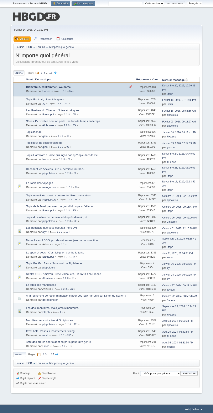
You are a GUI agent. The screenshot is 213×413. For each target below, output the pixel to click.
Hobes (46, 90)
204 (76, 221)
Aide (187, 408)
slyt (44, 231)
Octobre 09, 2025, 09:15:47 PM (179, 206)
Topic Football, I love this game (45, 99)
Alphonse (48, 124)
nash (45, 334)
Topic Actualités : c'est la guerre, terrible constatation (58, 195)
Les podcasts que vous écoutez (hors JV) (51, 227)
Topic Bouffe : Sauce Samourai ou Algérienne (54, 263)
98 (75, 173)
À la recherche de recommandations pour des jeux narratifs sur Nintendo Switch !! (76, 295)
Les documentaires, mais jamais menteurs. (52, 307)
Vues (155, 79)
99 (73, 278)
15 (50, 72)
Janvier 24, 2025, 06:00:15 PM (179, 274)
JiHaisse (171, 136)
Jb (43, 103)
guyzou (171, 147)
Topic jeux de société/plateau (44, 142)
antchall (171, 346)
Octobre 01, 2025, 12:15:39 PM (179, 228)
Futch (170, 103)
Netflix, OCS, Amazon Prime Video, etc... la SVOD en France (63, 273)
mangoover (49, 186)
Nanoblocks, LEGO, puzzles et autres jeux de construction (62, 239)
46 (68, 136)
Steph (170, 93)
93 (74, 256)
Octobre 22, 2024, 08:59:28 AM (179, 295)
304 (74, 125)
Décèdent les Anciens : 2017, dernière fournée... (55, 168)
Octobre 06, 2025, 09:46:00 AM (179, 217)
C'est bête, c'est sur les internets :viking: (50, 330)
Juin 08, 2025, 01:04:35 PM (177, 252)
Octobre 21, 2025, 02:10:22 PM (179, 195)
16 (67, 231)
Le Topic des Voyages (39, 182)
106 (74, 210)
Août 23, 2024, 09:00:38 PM (177, 320)
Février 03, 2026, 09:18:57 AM (179, 121)
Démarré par (43, 79)
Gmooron (172, 221)
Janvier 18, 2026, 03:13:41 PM (179, 132)
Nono (45, 158)
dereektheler (50, 299)
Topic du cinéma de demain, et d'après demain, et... (57, 216)
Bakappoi (48, 114)
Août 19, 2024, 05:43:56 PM (177, 331)
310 (74, 114)
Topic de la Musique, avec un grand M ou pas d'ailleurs (59, 205)
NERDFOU (49, 199)
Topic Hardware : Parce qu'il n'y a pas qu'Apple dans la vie (62, 154)
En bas (19, 72)
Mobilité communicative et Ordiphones (49, 319)
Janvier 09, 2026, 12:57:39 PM (179, 142)
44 (69, 345)
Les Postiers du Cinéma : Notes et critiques (52, 109)
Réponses (143, 79)
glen (45, 135)
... (47, 72)
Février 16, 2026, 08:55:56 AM (179, 110)
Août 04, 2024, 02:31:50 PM (177, 342)
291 (76, 324)
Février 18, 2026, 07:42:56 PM (179, 99)
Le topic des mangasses (41, 284)
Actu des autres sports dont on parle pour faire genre (58, 341)
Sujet (29, 79)
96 (69, 159)
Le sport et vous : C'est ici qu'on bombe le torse (55, 252)
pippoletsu (172, 114)
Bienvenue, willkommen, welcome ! (49, 86)
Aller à (136, 373)
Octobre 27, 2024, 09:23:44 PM (179, 285)
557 (77, 199)
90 (68, 146)
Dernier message (175, 79)
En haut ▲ (197, 408)
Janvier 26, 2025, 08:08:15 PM (179, 263)
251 (66, 103)
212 (71, 288)
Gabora (171, 299)
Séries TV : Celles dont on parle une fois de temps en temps (63, 120)
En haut (20, 354)
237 (69, 335)
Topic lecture (34, 131)
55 (70, 91)
